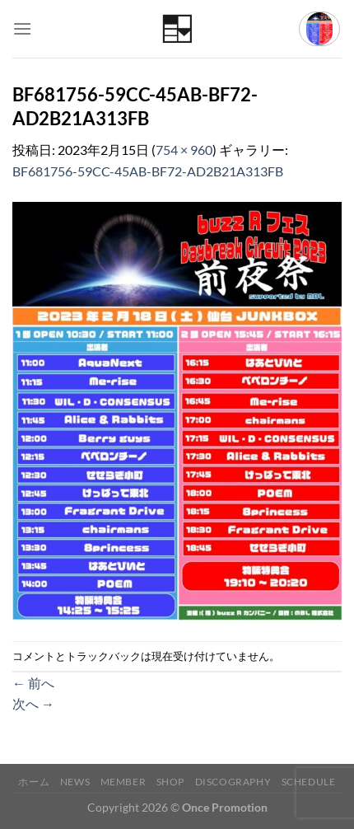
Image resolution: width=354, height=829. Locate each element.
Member (123, 781)
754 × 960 (184, 149)
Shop (170, 781)
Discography (233, 781)
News (75, 781)
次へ (33, 703)
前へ (33, 683)
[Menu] (22, 28)
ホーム (33, 781)
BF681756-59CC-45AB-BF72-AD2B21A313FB (147, 171)
